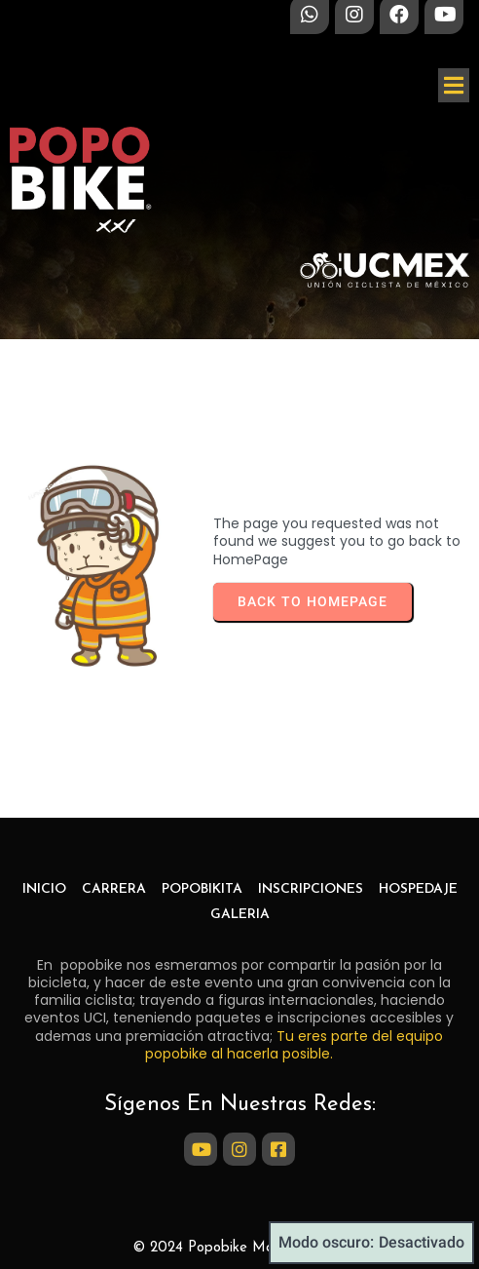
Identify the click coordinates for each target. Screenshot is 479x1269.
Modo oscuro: (371, 1242)
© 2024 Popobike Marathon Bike (239, 1248)
